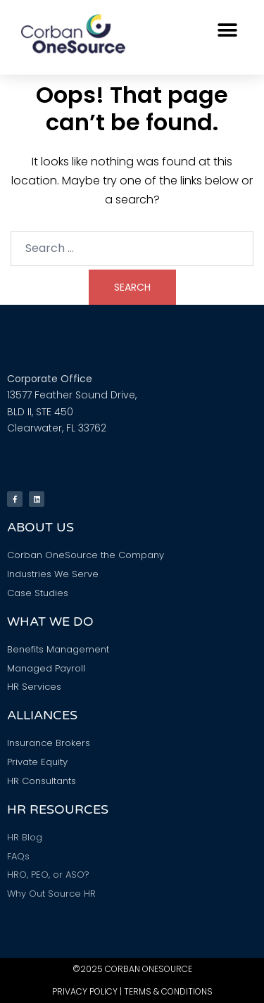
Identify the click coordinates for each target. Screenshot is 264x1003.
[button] (227, 30)
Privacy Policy (85, 991)
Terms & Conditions (168, 991)
